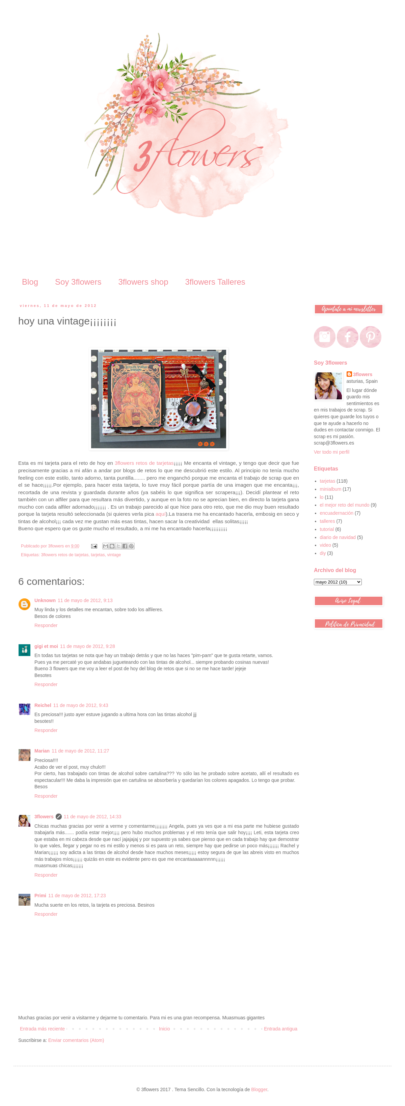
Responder (46, 625)
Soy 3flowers (78, 281)
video (325, 545)
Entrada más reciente (42, 1028)
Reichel (42, 705)
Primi (40, 895)
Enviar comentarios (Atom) (76, 1040)
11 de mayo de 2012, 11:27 (80, 751)
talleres (327, 521)
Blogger (259, 1089)
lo (322, 497)
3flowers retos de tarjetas (144, 463)
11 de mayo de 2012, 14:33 (92, 816)
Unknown (45, 600)
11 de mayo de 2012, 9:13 (85, 600)
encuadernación (337, 513)
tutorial (327, 529)
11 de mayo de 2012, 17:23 (77, 895)
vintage (114, 554)
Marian (42, 751)
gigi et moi (46, 646)
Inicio (164, 1028)
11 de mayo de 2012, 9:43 (80, 705)
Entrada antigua (280, 1028)
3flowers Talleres (215, 281)
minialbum (331, 489)
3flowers (44, 816)
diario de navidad (338, 537)
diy (323, 553)
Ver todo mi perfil (331, 452)
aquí (161, 514)
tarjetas (98, 554)
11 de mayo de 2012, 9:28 (87, 646)
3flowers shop (143, 281)
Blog (30, 281)
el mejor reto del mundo (345, 505)
